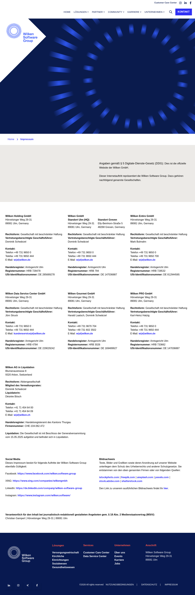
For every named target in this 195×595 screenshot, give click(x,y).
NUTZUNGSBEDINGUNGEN (120, 584)
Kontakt (184, 12)
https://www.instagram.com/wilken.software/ (44, 495)
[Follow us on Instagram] (18, 585)
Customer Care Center (96, 552)
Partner (97, 12)
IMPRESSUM (171, 584)
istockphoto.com (109, 477)
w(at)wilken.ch (22, 415)
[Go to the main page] (23, 50)
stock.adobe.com (109, 481)
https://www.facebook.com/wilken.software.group (47, 474)
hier (166, 488)
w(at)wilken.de (22, 260)
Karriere (133, 12)
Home (67, 12)
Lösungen (80, 12)
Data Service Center (95, 556)
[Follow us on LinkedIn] (8, 585)
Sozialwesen (59, 563)
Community (115, 12)
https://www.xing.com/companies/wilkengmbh (40, 481)
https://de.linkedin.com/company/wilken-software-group (49, 488)
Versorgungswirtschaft (65, 552)
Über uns (119, 552)
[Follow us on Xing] (27, 585)
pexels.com (162, 477)
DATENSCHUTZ (149, 584)
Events (118, 556)
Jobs (117, 563)
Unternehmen (153, 12)
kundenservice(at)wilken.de (29, 334)
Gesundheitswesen (63, 567)
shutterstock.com (132, 481)
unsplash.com (145, 477)
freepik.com (128, 477)
